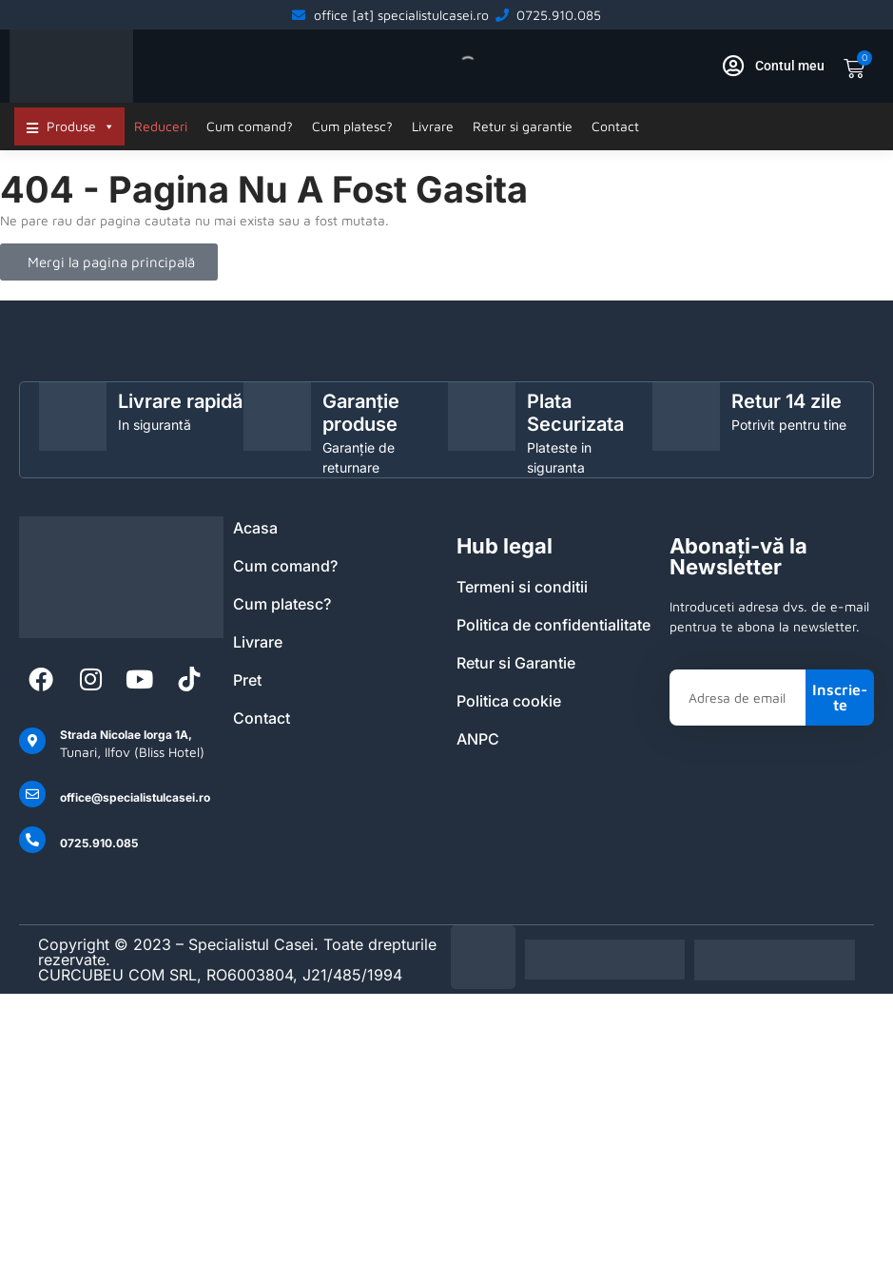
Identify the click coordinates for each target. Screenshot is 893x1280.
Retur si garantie (523, 126)
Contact (615, 126)
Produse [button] (81, 126)
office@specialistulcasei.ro (135, 797)
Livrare (433, 126)
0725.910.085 (99, 843)
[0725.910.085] (32, 839)
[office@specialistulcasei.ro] (32, 794)
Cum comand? (249, 126)
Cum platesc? (352, 126)
